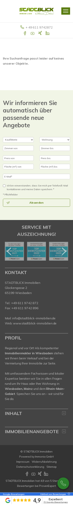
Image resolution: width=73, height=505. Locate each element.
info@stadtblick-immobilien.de (33, 318)
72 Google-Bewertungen (55, 502)
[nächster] (63, 251)
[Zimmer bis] (55, 148)
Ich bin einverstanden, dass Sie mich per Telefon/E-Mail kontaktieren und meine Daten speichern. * (35, 187)
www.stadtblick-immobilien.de (34, 323)
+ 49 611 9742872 (39, 27)
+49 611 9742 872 (63, 483)
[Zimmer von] (18, 148)
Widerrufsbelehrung (44, 461)
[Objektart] (55, 140)
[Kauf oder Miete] (18, 140)
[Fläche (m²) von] (18, 166)
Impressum (22, 461)
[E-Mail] (36, 176)
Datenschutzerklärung (30, 466)
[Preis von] (18, 158)
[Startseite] (36, 11)
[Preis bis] (55, 158)
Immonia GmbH (44, 456)
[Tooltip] (68, 494)
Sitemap (52, 466)
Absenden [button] (36, 202)
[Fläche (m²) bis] (55, 166)
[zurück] (9, 251)
